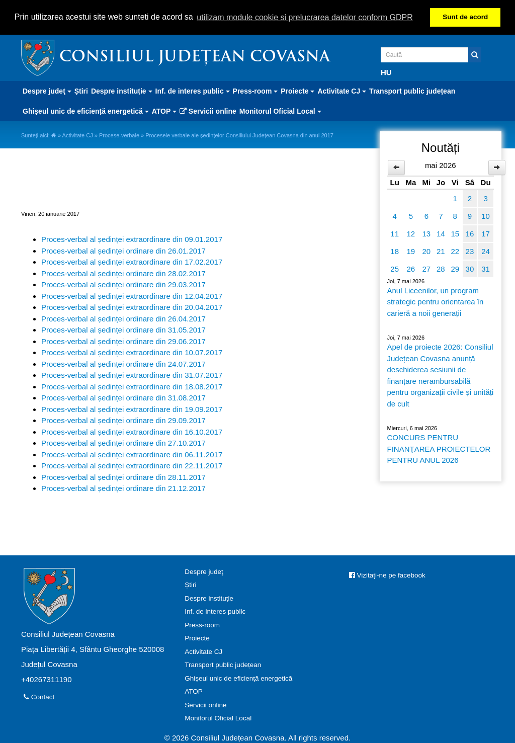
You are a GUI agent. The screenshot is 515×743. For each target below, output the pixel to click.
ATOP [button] (164, 111)
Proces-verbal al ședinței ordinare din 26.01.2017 (123, 250)
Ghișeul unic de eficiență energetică (238, 678)
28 (441, 269)
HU (386, 72)
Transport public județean (412, 91)
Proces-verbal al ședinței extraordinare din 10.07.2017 (131, 352)
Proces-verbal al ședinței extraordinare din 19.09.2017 (131, 409)
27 (426, 269)
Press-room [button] (255, 91)
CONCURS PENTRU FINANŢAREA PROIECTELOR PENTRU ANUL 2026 (439, 448)
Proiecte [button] (297, 91)
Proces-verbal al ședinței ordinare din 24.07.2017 (123, 364)
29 (455, 269)
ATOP (194, 691)
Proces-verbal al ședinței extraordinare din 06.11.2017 (131, 454)
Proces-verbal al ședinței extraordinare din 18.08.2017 (131, 386)
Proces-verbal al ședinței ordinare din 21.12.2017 (123, 488)
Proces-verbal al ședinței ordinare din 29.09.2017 (123, 420)
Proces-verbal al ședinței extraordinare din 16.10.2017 (131, 432)
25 (394, 269)
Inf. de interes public (215, 611)
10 (485, 216)
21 (441, 251)
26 (411, 269)
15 (455, 233)
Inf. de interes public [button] (192, 91)
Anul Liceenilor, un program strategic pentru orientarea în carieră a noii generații (435, 301)
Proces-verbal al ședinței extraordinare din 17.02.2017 (131, 262)
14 (441, 233)
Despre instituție (209, 598)
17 (485, 233)
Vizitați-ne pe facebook (387, 575)
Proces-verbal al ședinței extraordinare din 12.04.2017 (131, 296)
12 (411, 233)
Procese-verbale (119, 135)
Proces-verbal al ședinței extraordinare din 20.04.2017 (131, 307)
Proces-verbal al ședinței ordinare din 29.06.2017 (123, 341)
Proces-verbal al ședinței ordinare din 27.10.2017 (123, 443)
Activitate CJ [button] (341, 91)
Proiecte (197, 638)
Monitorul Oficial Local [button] (280, 111)
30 (470, 269)
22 (455, 251)
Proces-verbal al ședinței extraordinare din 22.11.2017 (131, 465)
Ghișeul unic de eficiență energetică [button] (86, 111)
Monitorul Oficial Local (218, 718)
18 (394, 251)
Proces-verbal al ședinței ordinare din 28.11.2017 (123, 477)
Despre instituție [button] (121, 91)
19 (411, 251)
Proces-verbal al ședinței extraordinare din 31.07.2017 (131, 375)
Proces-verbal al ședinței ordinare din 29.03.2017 (123, 284)
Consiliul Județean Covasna (194, 57)
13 (426, 233)
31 (485, 269)
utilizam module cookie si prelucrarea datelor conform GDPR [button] (305, 17)
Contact (39, 697)
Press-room (202, 625)
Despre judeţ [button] (47, 91)
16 (470, 233)
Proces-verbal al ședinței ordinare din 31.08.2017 (123, 397)
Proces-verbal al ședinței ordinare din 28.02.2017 (123, 273)
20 (426, 251)
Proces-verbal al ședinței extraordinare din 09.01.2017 (131, 239)
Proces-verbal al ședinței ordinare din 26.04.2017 (123, 318)
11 (394, 233)
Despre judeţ (204, 571)
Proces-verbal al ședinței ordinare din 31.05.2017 (123, 329)
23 (470, 251)
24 (485, 251)
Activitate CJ (77, 135)
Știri (81, 91)
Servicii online (208, 111)
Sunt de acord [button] (465, 17)
